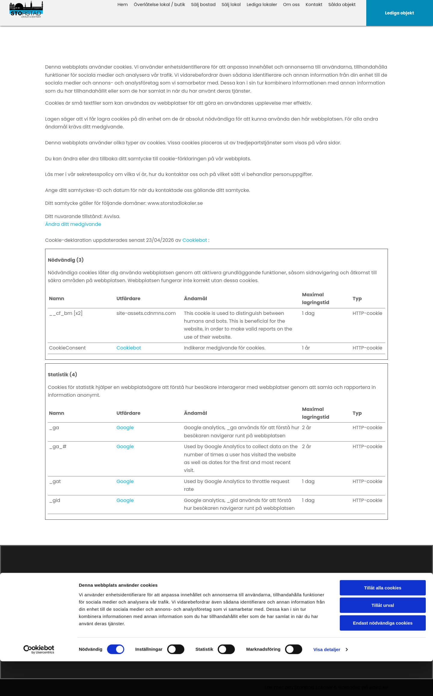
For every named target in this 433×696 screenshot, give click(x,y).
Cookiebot (195, 240)
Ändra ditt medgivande (73, 224)
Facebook (322, 594)
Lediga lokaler (265, 4)
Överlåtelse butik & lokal (245, 605)
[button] (399, 13)
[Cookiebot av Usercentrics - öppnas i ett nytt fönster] (39, 684)
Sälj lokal (235, 4)
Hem (131, 4)
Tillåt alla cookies (382, 622)
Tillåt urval (383, 640)
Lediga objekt (234, 594)
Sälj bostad (208, 4)
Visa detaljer (326, 684)
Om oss (294, 4)
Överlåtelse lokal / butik (166, 4)
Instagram (323, 601)
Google (125, 427)
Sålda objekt (343, 4)
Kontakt (316, 4)
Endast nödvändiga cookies (383, 657)
